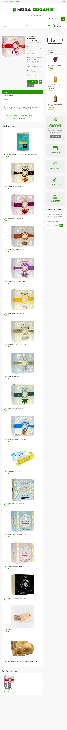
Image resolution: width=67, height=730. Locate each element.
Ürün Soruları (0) (8, 96)
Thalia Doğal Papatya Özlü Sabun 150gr (15, 313)
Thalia (38, 47)
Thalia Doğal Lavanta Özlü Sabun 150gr (14, 281)
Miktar (29, 75)
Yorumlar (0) (6, 99)
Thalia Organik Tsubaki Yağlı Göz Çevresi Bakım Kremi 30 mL (20, 661)
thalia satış (22, 118)
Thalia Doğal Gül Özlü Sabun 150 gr (13, 218)
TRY (63, 1)
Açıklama (5, 92)
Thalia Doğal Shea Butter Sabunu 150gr (15, 534)
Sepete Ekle (32, 82)
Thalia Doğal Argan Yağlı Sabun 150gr (14, 186)
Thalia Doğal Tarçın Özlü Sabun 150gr (14, 249)
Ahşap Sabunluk (8, 629)
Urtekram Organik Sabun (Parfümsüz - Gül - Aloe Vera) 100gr (20, 154)
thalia (30, 115)
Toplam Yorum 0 (38, 42)
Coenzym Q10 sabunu (11, 118)
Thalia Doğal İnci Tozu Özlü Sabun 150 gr (15, 598)
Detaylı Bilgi (55, 136)
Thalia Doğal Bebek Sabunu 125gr (13, 471)
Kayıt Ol (17, 1)
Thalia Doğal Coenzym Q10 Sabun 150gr (16, 115)
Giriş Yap (10, 1)
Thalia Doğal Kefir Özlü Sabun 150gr (14, 376)
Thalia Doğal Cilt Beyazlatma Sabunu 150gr (16, 566)
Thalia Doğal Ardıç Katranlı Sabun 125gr (15, 503)
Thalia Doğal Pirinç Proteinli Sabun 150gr (15, 344)
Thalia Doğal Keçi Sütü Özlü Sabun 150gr (15, 439)
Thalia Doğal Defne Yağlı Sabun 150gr (14, 408)
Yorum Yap (30, 44)
